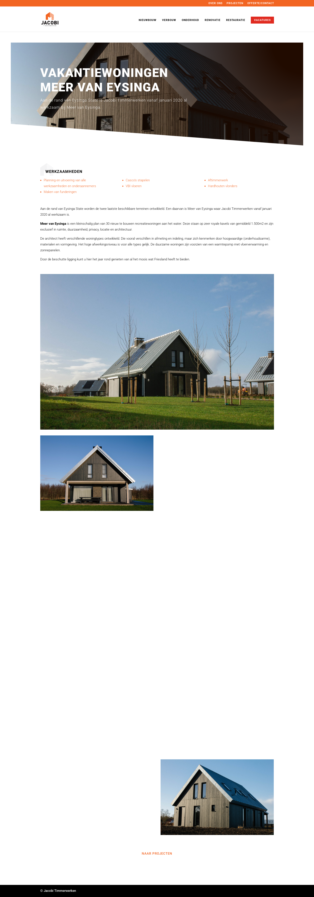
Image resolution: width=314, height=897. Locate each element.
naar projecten (157, 854)
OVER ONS (215, 3)
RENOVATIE (213, 20)
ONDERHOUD (190, 20)
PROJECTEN (235, 3)
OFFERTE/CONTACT (260, 3)
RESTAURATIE (235, 20)
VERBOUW (169, 20)
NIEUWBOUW (147, 20)
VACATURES (262, 20)
